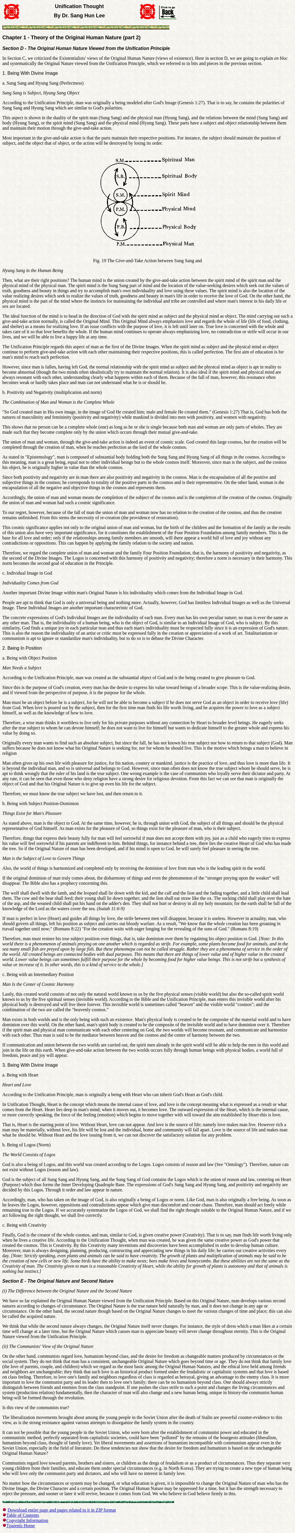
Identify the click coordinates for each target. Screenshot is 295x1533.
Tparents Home (20, 1525)
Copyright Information (27, 1520)
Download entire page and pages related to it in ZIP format (61, 1510)
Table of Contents (22, 1515)
